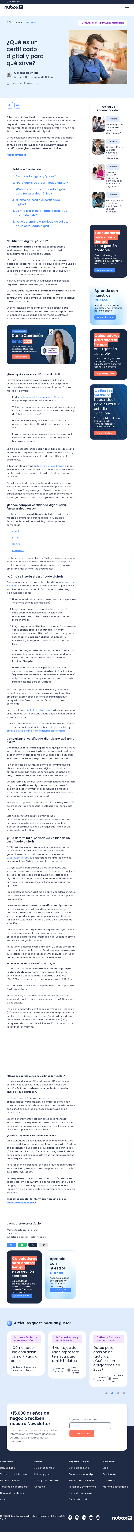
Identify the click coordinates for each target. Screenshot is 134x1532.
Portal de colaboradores (14, 1486)
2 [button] (112, 1393)
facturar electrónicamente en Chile (39, 397)
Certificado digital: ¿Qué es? (36, 176)
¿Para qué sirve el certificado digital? (42, 183)
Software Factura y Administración (103, 22)
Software (31, 22)
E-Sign (15, 537)
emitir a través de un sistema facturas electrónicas (36, 730)
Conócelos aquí (60, 1290)
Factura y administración (14, 1474)
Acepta (16, 531)
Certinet (16, 543)
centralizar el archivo (38, 710)
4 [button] (124, 1393)
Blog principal (14, 22)
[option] (26, 1355)
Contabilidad (7, 1467)
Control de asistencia (12, 1493)
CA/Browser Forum (17, 857)
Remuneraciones (10, 1480)
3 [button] (118, 1393)
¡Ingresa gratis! (21, 1295)
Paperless (18, 550)
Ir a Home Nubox (13, 2)
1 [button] (106, 1393)
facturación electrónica (50, 466)
